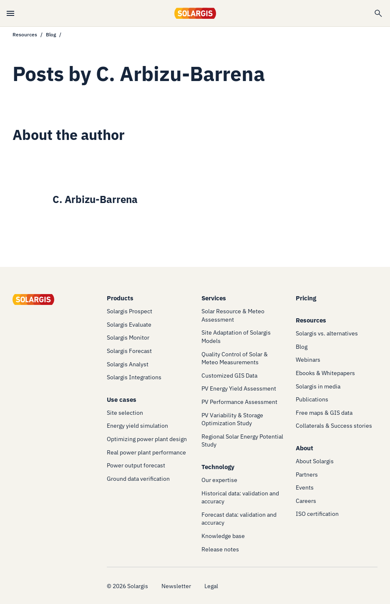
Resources (25, 34)
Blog (51, 34)
